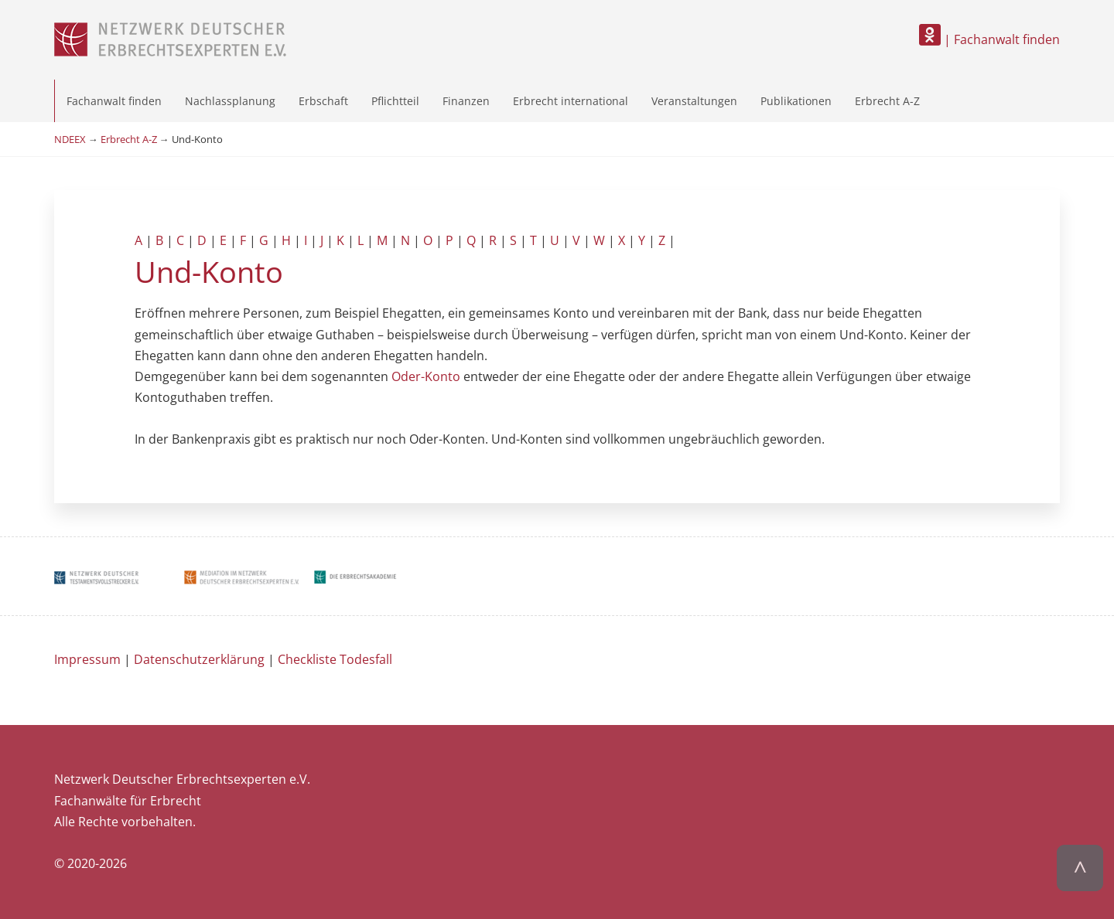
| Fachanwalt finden (989, 39)
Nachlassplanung (230, 101)
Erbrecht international (570, 101)
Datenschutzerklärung (199, 659)
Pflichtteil (395, 101)
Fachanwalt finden (114, 101)
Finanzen (466, 101)
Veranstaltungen (694, 101)
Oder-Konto (425, 376)
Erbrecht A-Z (887, 101)
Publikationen (796, 101)
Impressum (87, 659)
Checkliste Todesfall (335, 659)
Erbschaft (323, 101)
